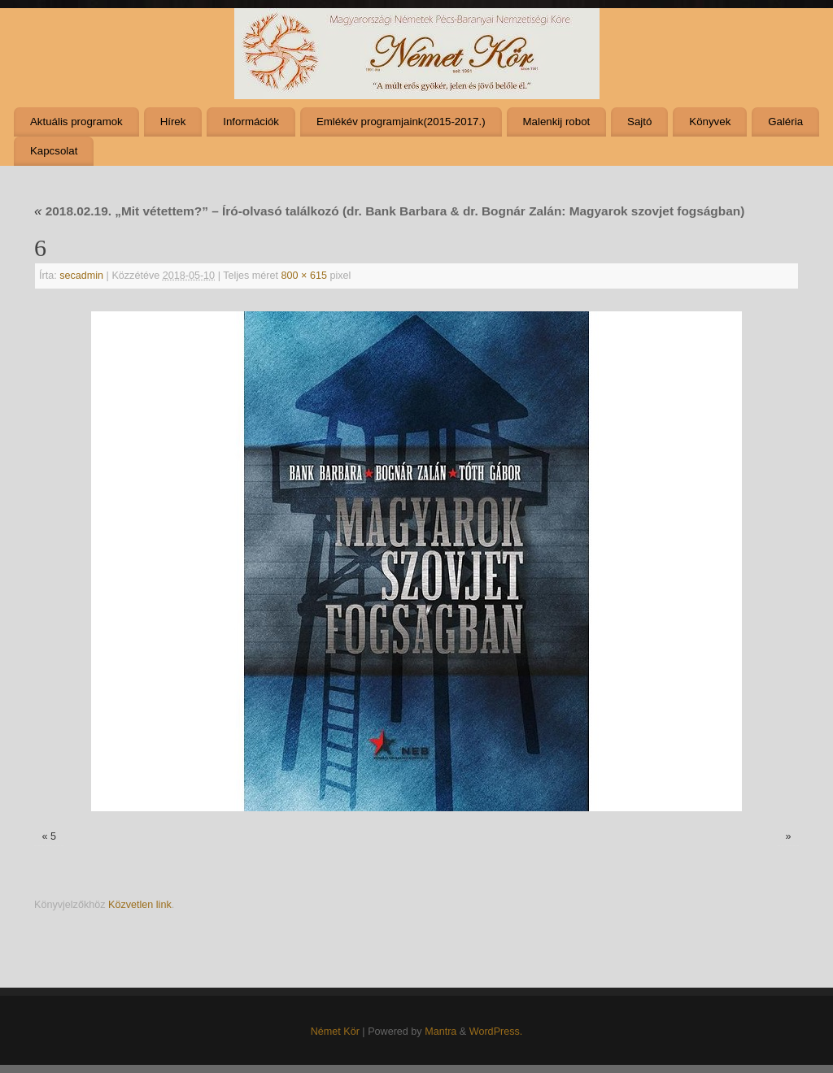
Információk (251, 121)
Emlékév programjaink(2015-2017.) (401, 121)
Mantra (440, 1031)
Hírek (173, 121)
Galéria (785, 121)
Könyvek (710, 121)
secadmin (81, 275)
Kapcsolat (53, 151)
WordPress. (496, 1031)
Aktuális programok (76, 121)
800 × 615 (304, 275)
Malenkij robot (556, 121)
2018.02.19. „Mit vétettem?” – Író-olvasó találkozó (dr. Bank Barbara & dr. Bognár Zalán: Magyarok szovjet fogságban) (389, 211)
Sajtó (639, 121)
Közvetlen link (140, 904)
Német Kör (335, 1031)
